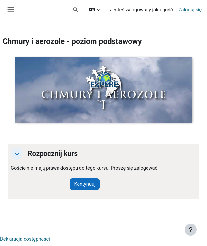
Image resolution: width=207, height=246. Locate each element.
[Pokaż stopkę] (191, 230)
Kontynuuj (84, 184)
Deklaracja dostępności (25, 239)
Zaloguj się (190, 10)
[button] (75, 10)
